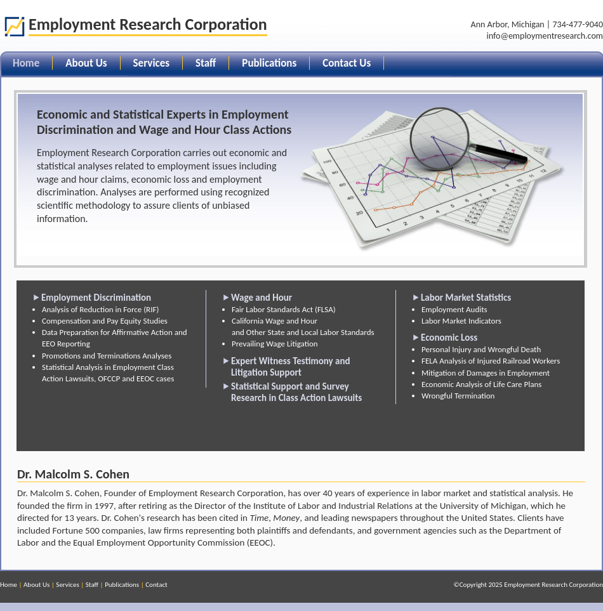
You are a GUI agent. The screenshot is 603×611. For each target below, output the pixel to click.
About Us (86, 63)
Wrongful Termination (457, 395)
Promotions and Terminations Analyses (106, 355)
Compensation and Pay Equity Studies (105, 320)
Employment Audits (454, 309)
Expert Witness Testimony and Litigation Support (290, 366)
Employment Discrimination (96, 297)
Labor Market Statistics (466, 297)
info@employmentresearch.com (545, 35)
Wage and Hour (261, 297)
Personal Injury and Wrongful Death (481, 349)
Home (8, 585)
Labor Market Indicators (461, 320)
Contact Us (346, 63)
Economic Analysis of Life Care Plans (481, 384)
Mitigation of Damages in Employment (485, 373)
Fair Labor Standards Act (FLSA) (284, 309)
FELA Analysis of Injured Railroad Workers (490, 360)
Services (151, 63)
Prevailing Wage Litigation (275, 343)
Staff (205, 63)
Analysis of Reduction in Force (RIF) (100, 309)
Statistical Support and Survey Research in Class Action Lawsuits (296, 392)
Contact (156, 585)
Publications (269, 63)
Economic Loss (449, 337)
